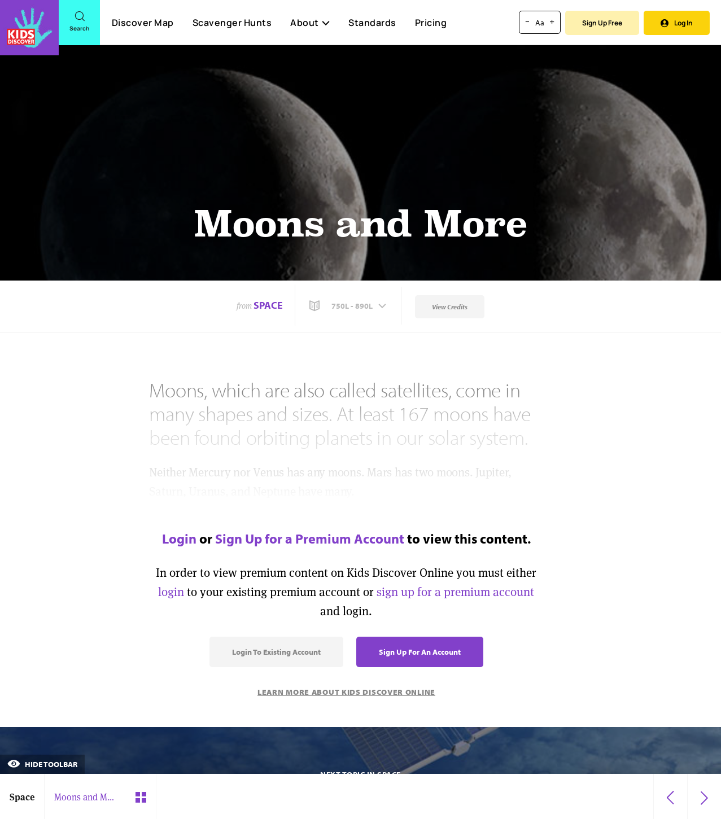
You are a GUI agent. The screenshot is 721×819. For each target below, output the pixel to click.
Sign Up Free (602, 23)
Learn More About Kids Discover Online (346, 692)
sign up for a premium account (455, 591)
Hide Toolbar (42, 764)
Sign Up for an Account (420, 652)
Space (268, 305)
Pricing (431, 22)
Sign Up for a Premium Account (309, 538)
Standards (372, 22)
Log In (677, 23)
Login (179, 538)
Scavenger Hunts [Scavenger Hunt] (231, 23)
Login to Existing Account (276, 652)
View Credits (449, 307)
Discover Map (143, 22)
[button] (349, 306)
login (171, 591)
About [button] (310, 22)
